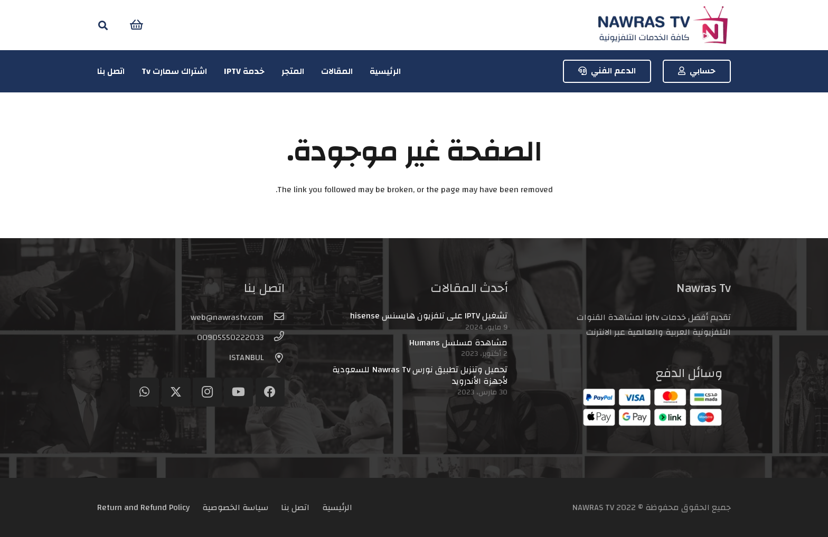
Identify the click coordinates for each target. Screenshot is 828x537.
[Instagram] (207, 392)
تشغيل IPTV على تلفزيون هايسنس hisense (428, 316)
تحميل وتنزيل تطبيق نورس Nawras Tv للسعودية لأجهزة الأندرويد (419, 375)
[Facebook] (270, 392)
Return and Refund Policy (143, 507)
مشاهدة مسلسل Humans (458, 343)
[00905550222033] (274, 337)
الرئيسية (337, 507)
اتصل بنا (295, 507)
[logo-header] (663, 25)
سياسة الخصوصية (235, 507)
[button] (103, 25)
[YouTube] (238, 392)
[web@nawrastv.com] (274, 317)
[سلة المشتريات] (136, 25)
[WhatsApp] (144, 392)
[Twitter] (176, 392)
